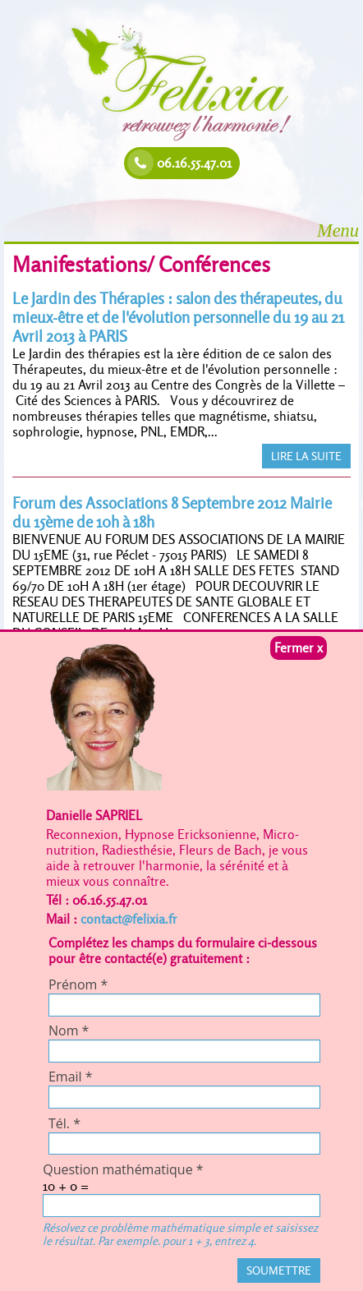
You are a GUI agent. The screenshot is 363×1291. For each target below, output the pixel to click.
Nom (68, 1030)
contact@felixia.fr (128, 919)
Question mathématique (123, 1169)
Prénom (78, 984)
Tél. (64, 1123)
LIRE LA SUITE (306, 456)
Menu (338, 230)
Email (70, 1076)
